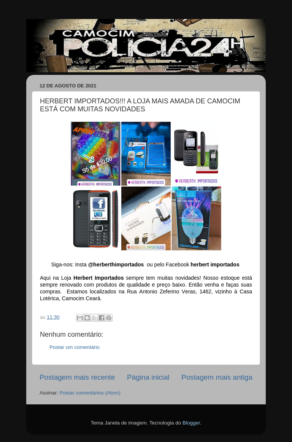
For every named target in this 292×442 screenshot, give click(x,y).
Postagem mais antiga (216, 377)
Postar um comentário (74, 347)
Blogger (191, 423)
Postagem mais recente (77, 377)
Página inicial (148, 377)
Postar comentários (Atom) (90, 393)
